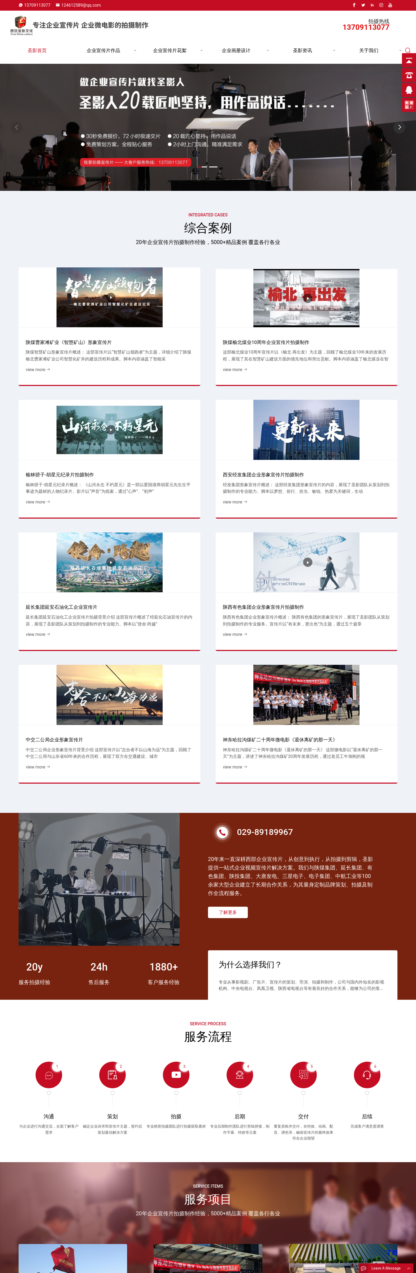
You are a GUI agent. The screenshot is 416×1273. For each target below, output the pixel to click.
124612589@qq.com (81, 5)
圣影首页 (37, 50)
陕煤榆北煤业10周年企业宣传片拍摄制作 (157, 324)
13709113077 (37, 5)
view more (34, 355)
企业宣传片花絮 (170, 50)
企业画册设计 (236, 50)
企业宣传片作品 (103, 50)
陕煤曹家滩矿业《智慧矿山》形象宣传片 (60, 324)
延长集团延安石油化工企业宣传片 (58, 440)
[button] (399, 127)
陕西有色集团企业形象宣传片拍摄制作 (157, 436)
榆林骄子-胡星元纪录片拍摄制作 (251, 327)
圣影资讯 (302, 50)
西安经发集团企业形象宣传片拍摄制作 (352, 324)
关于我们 (368, 50)
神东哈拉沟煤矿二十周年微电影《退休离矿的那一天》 (352, 436)
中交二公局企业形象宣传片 (245, 440)
